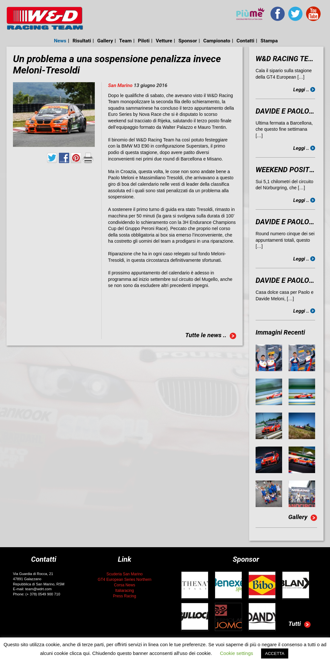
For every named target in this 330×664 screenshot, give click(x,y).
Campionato (216, 41)
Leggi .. (304, 89)
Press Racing (124, 596)
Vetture (164, 41)
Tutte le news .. (210, 336)
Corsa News (124, 585)
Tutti (299, 624)
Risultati (81, 41)
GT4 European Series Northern (124, 579)
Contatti (245, 41)
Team (125, 41)
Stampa (269, 41)
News (60, 41)
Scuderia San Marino (124, 574)
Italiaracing (124, 590)
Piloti (143, 41)
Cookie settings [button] (236, 653)
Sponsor (187, 41)
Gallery (105, 41)
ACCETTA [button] (274, 653)
